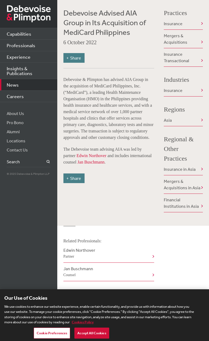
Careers (15, 96)
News (13, 85)
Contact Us (17, 150)
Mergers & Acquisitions (175, 39)
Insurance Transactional (176, 57)
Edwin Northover (92, 155)
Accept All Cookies (91, 335)
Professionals (21, 45)
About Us (15, 113)
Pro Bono (15, 122)
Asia (168, 120)
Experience (19, 57)
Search (45, 161)
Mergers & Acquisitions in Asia (182, 184)
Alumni (13, 131)
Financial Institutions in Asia (181, 203)
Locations (16, 140)
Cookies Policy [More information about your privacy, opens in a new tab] (83, 324)
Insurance (173, 23)
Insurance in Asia (180, 169)
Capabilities (19, 34)
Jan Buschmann (91, 162)
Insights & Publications (19, 70)
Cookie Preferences (52, 335)
